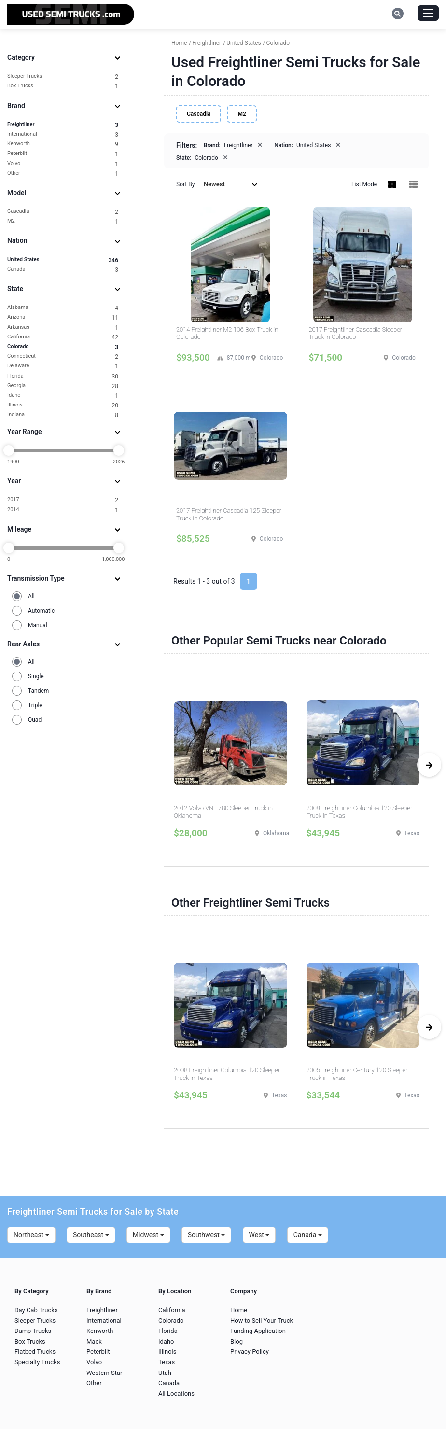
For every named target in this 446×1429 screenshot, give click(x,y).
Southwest (206, 1235)
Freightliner (62, 124)
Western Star (104, 1372)
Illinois (62, 405)
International (62, 134)
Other (62, 173)
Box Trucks (62, 86)
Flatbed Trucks (35, 1351)
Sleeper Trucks (62, 76)
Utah (164, 1372)
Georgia (62, 386)
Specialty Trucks (37, 1362)
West (259, 1235)
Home (238, 1310)
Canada (62, 269)
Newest (231, 184)
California (62, 337)
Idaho (62, 395)
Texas (166, 1362)
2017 (62, 500)
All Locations (176, 1393)
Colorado (62, 346)
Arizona (62, 317)
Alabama (62, 307)
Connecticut (62, 356)
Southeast (91, 1235)
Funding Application (258, 1330)
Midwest (148, 1235)
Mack (94, 1341)
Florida (62, 376)
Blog (236, 1341)
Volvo (62, 164)
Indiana (62, 415)
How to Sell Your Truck (261, 1320)
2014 (62, 510)
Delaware (62, 366)
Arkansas (62, 327)
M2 (62, 221)
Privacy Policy (249, 1351)
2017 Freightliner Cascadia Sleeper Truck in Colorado (356, 333)
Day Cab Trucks (36, 1310)
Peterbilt (62, 153)
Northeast (31, 1235)
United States (62, 260)
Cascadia (62, 211)
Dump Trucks (32, 1330)
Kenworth (62, 144)
